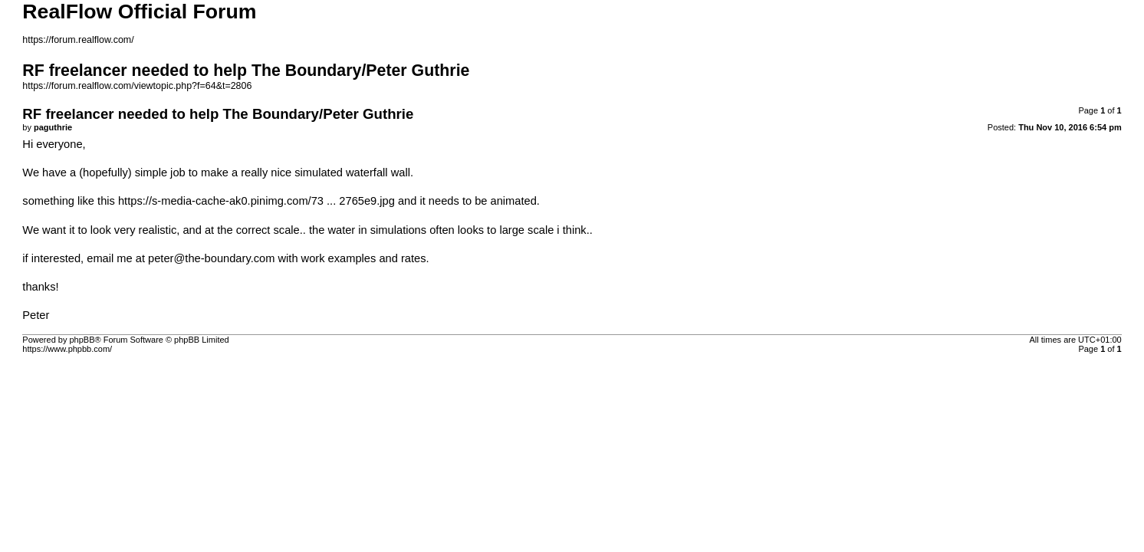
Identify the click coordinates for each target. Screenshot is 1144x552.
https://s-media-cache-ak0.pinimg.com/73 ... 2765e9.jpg (256, 201)
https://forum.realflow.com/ (77, 39)
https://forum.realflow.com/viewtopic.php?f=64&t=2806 (136, 85)
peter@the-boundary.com (211, 258)
